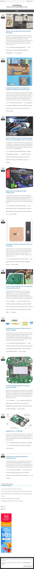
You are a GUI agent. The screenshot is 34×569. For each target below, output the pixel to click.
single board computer (26, 445)
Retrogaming (8, 154)
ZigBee (7, 312)
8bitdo (24, 154)
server (22, 348)
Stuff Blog (17, 5)
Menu (28, 1)
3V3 (21, 301)
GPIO (7, 306)
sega (25, 159)
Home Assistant (9, 50)
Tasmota (13, 108)
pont (21, 406)
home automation (21, 306)
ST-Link (14, 50)
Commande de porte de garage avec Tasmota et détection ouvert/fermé (16, 491)
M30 (22, 156)
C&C (7, 472)
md (23, 156)
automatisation (28, 400)
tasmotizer (17, 108)
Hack (9, 306)
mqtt (7, 309)
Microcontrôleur (18, 102)
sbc (20, 445)
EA (28, 472)
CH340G (7, 303)
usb (27, 159)
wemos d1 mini (27, 108)
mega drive (27, 156)
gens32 (15, 156)
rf (22, 406)
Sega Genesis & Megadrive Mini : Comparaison (10, 498)
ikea (28, 306)
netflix (23, 261)
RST (15, 309)
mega (7, 211)
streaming (27, 261)
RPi (18, 445)
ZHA (9, 351)
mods (14, 475)
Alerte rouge (28, 469)
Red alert (21, 475)
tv (29, 261)
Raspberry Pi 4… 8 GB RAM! (14, 431)
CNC (9, 472)
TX (25, 309)
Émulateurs (12, 151)
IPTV (22, 258)
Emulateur (8, 156)
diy (10, 303)
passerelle (17, 406)
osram (9, 309)
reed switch (8, 108)
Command (12, 472)
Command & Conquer (19, 472)
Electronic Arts (9, 475)
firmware (22, 303)
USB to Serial (10, 408)
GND (30, 303)
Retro (14, 159)
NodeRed (19, 348)
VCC (28, 309)
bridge (28, 301)
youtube (7, 264)
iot (32, 306)
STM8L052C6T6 (9, 52)
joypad (19, 156)
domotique (9, 105)
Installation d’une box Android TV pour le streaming (12, 500)
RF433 (24, 406)
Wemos (21, 108)
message (8, 348)
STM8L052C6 (25, 50)
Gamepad (21, 208)
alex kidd (11, 208)
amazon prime (12, 261)
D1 (6, 105)
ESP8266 (14, 105)
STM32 (17, 50)
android (17, 261)
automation (29, 102)
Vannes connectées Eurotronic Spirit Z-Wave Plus (11, 488)
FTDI (28, 303)
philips (12, 309)
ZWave (15, 351)
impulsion (25, 105)
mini (29, 105)
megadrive (8, 159)
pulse (31, 105)
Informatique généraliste (20, 47)
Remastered (26, 475)
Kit (11, 445)
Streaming (25, 258)
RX (17, 309)
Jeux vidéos (28, 151)
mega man (16, 211)
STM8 (21, 50)
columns (15, 208)
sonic (30, 211)
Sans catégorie (15, 154)
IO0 (30, 306)
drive (18, 208)
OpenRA (17, 475)
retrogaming (18, 159)
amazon (7, 261)
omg (27, 403)
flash (25, 303)
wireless (28, 348)
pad (11, 159)
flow (17, 345)
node (11, 348)
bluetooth (28, 154)
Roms (22, 159)
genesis (12, 156)
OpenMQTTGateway (10, 406)
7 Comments (13, 312)
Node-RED (14, 348)
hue (26, 306)
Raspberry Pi (23, 442)
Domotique (12, 47)
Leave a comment (18, 52)
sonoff (19, 309)
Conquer (26, 472)
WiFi (30, 309)
